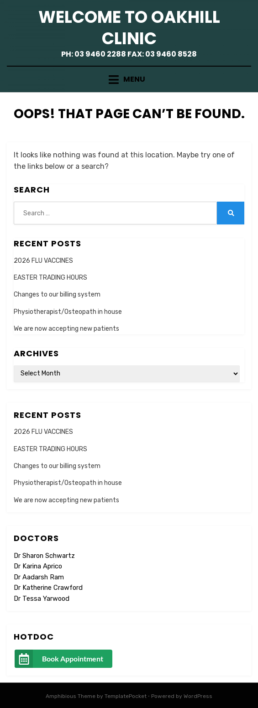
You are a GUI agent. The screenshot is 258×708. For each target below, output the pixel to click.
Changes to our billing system (57, 294)
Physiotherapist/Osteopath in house (68, 312)
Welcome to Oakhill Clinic (129, 27)
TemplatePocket (126, 696)
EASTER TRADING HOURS (50, 277)
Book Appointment (72, 658)
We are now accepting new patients (66, 329)
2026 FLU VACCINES (43, 261)
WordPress (198, 696)
